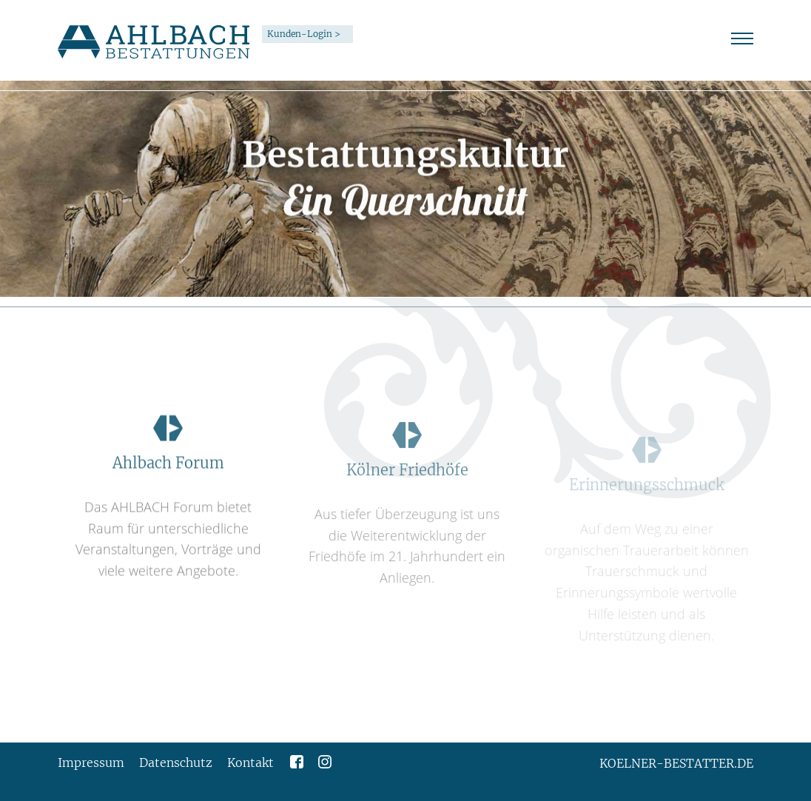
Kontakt (250, 762)
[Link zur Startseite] (154, 40)
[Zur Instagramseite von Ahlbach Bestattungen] (325, 760)
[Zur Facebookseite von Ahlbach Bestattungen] (296, 760)
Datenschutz (175, 762)
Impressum (91, 762)
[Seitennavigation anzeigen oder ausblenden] (742, 38)
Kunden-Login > (303, 33)
